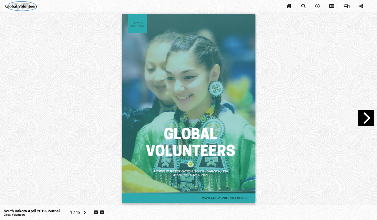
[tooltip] (289, 6)
